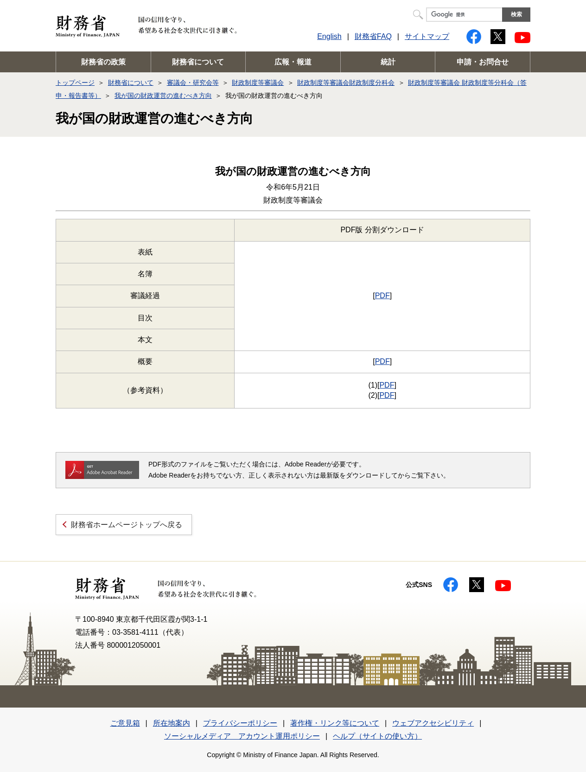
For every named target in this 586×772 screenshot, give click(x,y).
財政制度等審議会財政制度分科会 (346, 82)
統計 (388, 62)
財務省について (198, 62)
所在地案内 (171, 723)
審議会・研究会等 (193, 82)
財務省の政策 (103, 62)
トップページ (75, 82)
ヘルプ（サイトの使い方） (377, 736)
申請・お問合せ (483, 62)
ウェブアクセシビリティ (433, 723)
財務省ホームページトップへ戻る (126, 525)
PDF (382, 296)
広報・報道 (293, 62)
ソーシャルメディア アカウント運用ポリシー (242, 736)
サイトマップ (427, 36)
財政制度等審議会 (258, 82)
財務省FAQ (373, 36)
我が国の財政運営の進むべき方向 (163, 95)
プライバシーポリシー (240, 723)
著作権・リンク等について (334, 723)
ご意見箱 (125, 723)
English (329, 36)
